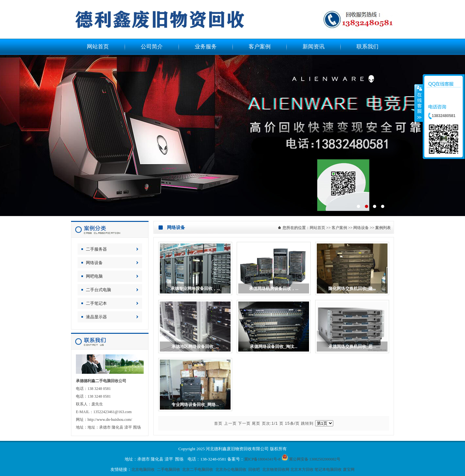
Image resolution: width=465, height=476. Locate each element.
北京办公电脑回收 (230, 469)
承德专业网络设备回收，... (195, 288)
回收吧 (254, 469)
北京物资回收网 (275, 469)
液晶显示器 (96, 316)
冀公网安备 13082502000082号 (314, 459)
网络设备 (94, 262)
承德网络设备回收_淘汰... (273, 346)
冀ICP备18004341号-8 (262, 459)
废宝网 (349, 469)
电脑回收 (232, 135)
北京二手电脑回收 (197, 469)
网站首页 (317, 227)
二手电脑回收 (168, 469)
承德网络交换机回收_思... (352, 346)
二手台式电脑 (98, 289)
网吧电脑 (94, 276)
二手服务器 (96, 249)
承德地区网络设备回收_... (195, 346)
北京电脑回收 (143, 469)
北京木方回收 (302, 469)
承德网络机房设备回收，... (273, 288)
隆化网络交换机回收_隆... (352, 288)
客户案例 (339, 227)
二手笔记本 (96, 303)
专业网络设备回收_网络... (195, 404)
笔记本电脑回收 (328, 469)
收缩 (418, 103)
